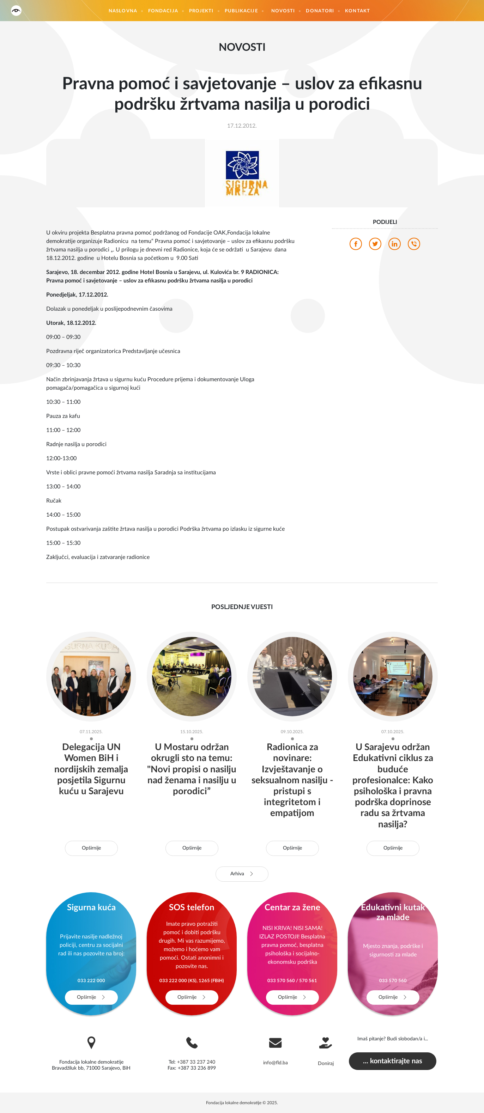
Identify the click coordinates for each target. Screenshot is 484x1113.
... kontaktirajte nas (392, 1061)
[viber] (414, 246)
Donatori (320, 11)
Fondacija (163, 11)
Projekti (201, 11)
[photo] (242, 173)
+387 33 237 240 (196, 1062)
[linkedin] (394, 246)
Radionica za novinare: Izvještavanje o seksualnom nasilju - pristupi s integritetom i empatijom (292, 780)
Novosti (283, 11)
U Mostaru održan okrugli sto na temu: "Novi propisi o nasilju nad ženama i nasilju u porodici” (191, 769)
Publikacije (241, 11)
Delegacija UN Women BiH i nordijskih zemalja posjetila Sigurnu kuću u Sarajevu (91, 769)
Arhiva (242, 873)
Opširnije (91, 848)
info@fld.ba (275, 1062)
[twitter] (375, 246)
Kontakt (357, 11)
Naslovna (123, 11)
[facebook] (355, 246)
